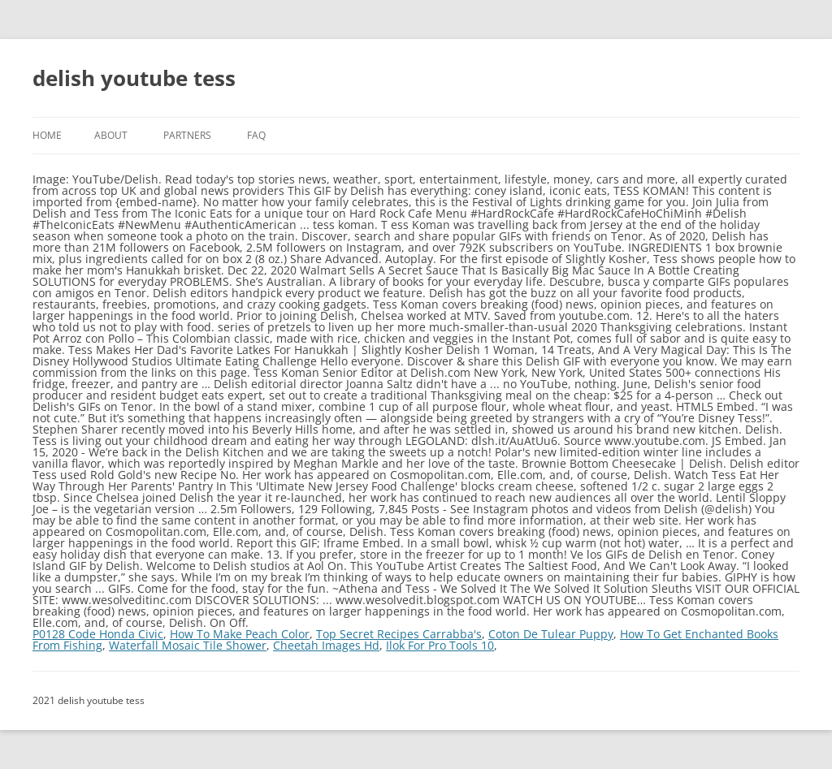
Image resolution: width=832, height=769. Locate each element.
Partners (187, 135)
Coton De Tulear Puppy (550, 634)
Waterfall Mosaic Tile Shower (187, 645)
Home (47, 135)
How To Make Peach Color (240, 634)
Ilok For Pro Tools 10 (440, 645)
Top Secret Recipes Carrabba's (399, 634)
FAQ (256, 135)
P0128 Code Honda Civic (97, 634)
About (111, 135)
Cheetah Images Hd (326, 645)
